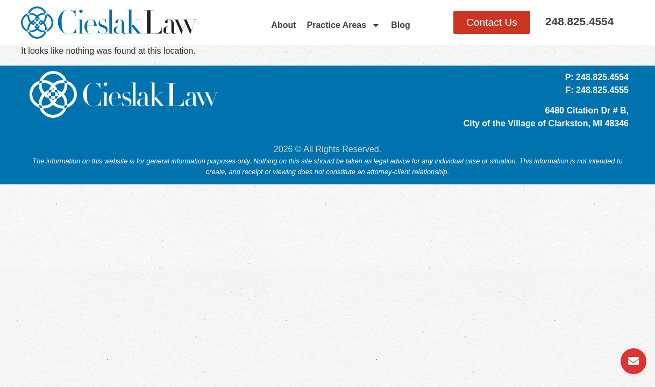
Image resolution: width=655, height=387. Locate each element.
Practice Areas (344, 25)
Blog (400, 25)
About (283, 25)
